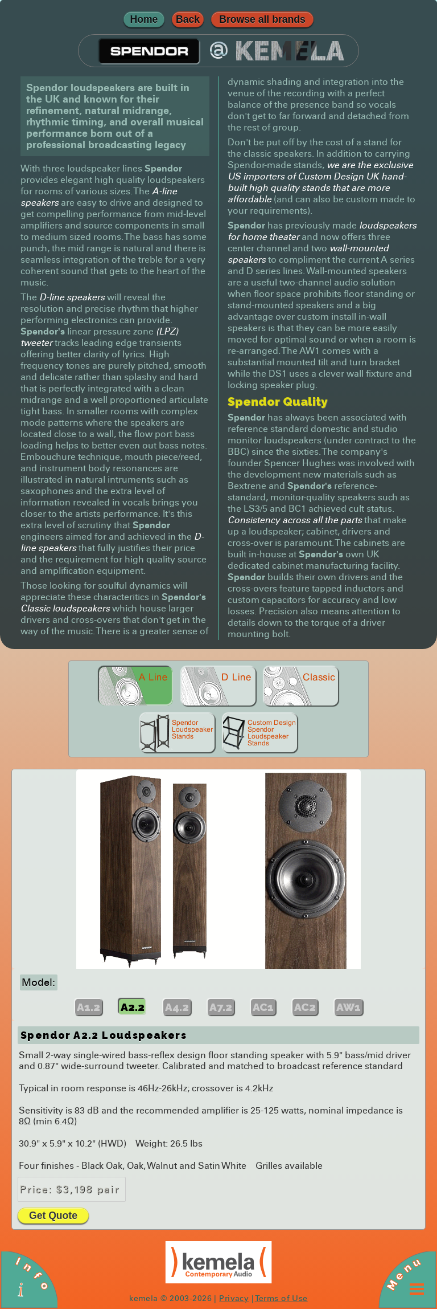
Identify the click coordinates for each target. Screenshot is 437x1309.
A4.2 (177, 1007)
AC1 (263, 1007)
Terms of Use (281, 1298)
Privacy (234, 1298)
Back (188, 19)
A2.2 (133, 1007)
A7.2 (220, 1007)
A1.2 (88, 1007)
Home (144, 19)
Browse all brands (262, 19)
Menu (403, 1273)
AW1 (348, 1007)
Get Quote (53, 1215)
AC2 (305, 1007)
